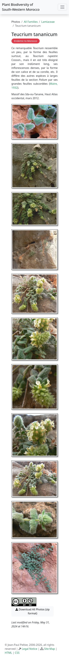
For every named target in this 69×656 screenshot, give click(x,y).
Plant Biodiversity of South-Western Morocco (20, 7)
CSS (17, 653)
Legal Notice (29, 649)
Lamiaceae (48, 22)
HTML (8, 653)
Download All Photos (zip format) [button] (32, 611)
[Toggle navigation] (62, 7)
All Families (31, 22)
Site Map (49, 649)
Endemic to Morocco (25, 40)
